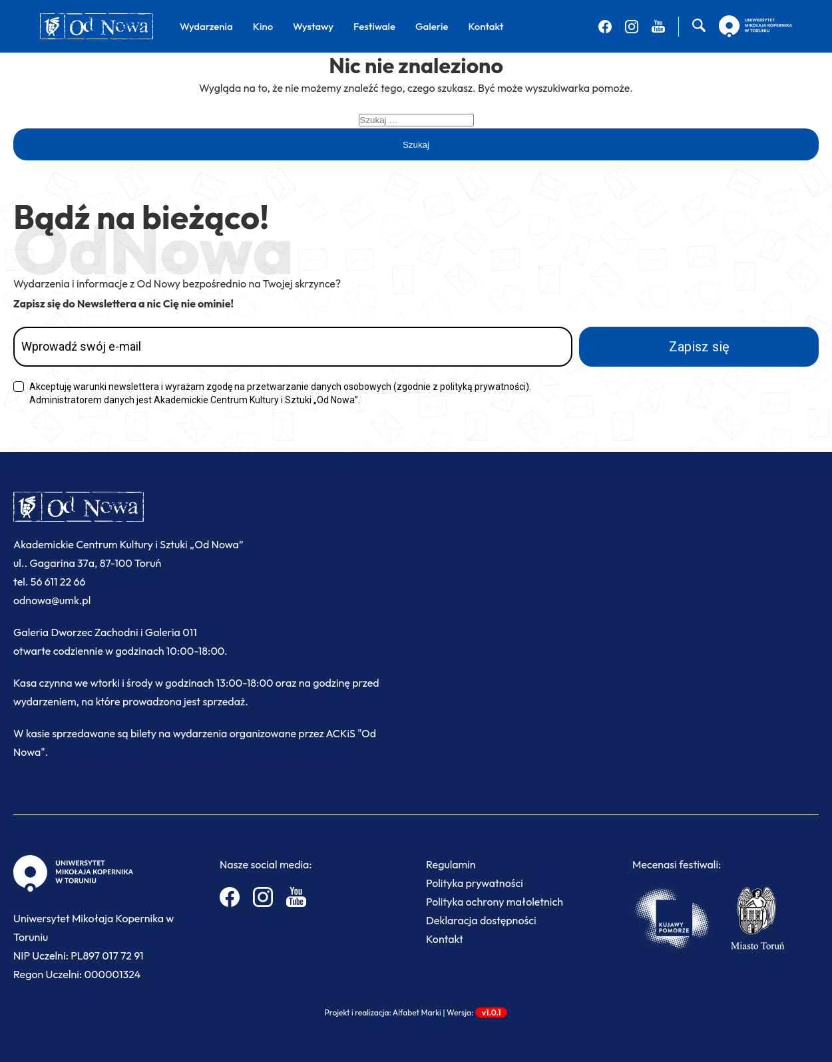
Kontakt (485, 26)
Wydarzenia (206, 26)
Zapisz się (699, 347)
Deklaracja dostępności (481, 920)
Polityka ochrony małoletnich (494, 901)
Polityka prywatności (474, 883)
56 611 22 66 (58, 581)
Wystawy (313, 26)
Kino (263, 26)
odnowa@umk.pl (52, 600)
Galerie (431, 26)
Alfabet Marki (417, 1012)
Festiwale (374, 26)
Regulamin (451, 864)
